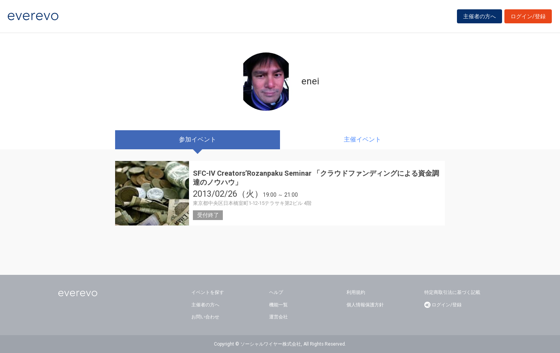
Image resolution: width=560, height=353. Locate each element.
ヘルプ (276, 292)
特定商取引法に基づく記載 (452, 292)
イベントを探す (207, 292)
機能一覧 (278, 305)
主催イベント (362, 139)
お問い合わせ (205, 317)
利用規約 (355, 292)
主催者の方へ (479, 16)
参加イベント (197, 139)
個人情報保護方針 (365, 305)
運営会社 (278, 317)
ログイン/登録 (528, 16)
